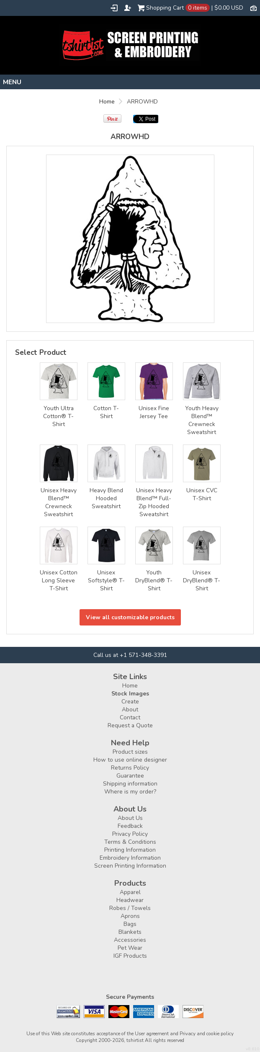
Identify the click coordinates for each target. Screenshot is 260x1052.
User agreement (152, 1033)
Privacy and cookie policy (207, 1033)
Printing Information (130, 850)
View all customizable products (130, 617)
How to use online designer (130, 760)
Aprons (130, 916)
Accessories (130, 940)
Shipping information (130, 784)
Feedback (130, 826)
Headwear (130, 900)
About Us (130, 818)
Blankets (130, 932)
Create (130, 702)
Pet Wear (130, 948)
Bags (130, 924)
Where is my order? (130, 792)
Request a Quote (130, 725)
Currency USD (253, 7)
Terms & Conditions (130, 842)
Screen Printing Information (130, 866)
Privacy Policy (130, 834)
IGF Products (130, 956)
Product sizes (130, 752)
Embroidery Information (130, 858)
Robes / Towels (130, 908)
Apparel (130, 892)
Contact (130, 717)
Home (107, 102)
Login (114, 8)
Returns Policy (130, 768)
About (130, 709)
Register (127, 8)
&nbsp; (58, 381)
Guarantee (130, 776)
